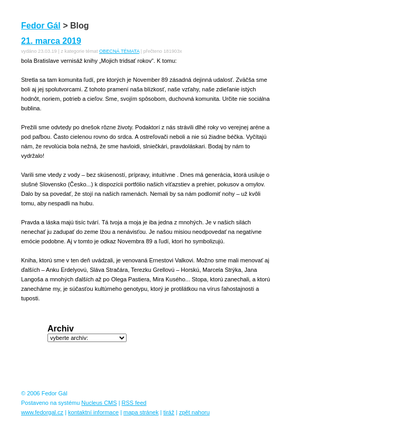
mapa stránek (141, 412)
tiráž (169, 412)
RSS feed (134, 403)
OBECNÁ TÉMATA (119, 51)
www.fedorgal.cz (42, 412)
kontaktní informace (93, 412)
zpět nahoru (194, 412)
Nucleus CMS (99, 403)
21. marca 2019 (51, 40)
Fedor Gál (41, 25)
